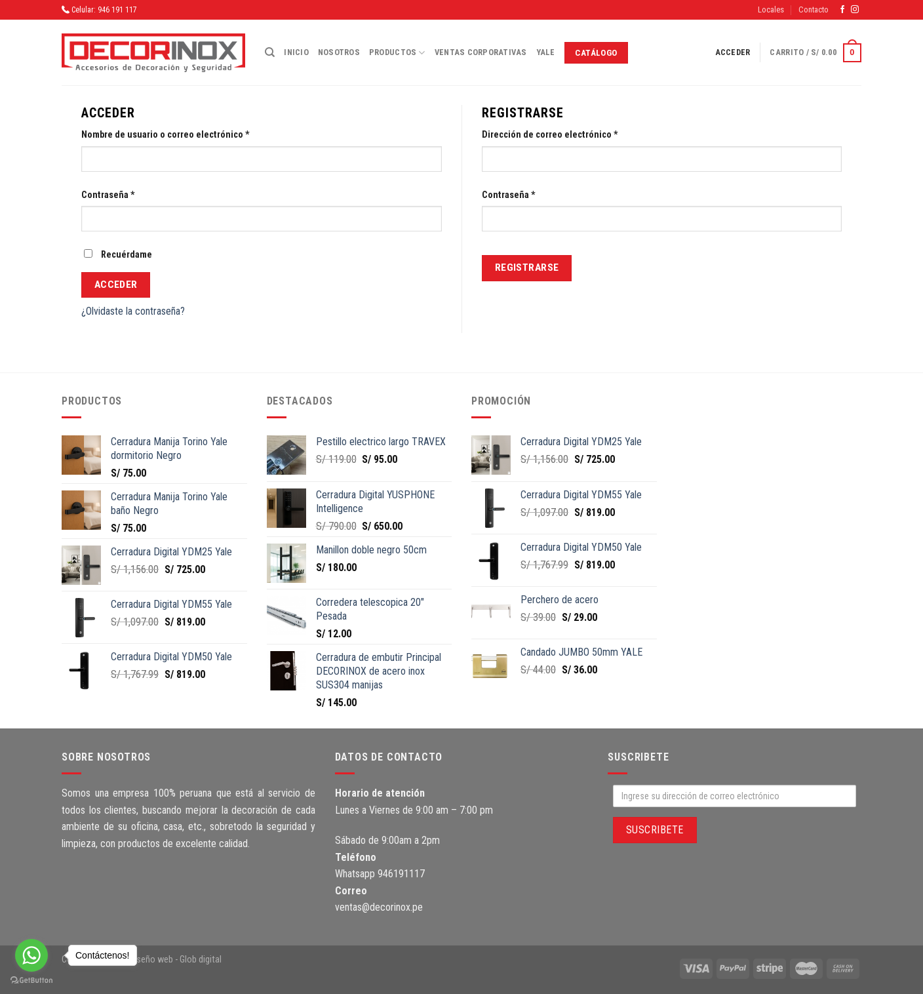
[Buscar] (270, 52)
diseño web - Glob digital (176, 959)
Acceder (116, 284)
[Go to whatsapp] (31, 955)
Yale (545, 52)
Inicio (296, 52)
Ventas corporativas (481, 52)
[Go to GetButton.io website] (31, 980)
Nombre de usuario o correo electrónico (165, 134)
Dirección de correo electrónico (550, 134)
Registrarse (527, 267)
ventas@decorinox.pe (379, 907)
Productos (397, 53)
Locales (771, 9)
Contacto (813, 9)
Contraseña (108, 195)
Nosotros (339, 52)
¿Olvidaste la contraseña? (133, 311)
